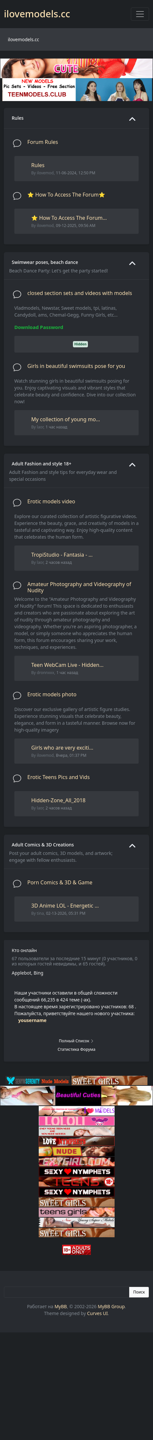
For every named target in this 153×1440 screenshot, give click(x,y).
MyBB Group (111, 1306)
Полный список (76, 1041)
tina (40, 913)
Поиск (139, 1292)
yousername (32, 1020)
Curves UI (97, 1313)
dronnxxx (45, 672)
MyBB (60, 1306)
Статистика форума (76, 1049)
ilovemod (45, 173)
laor (40, 427)
